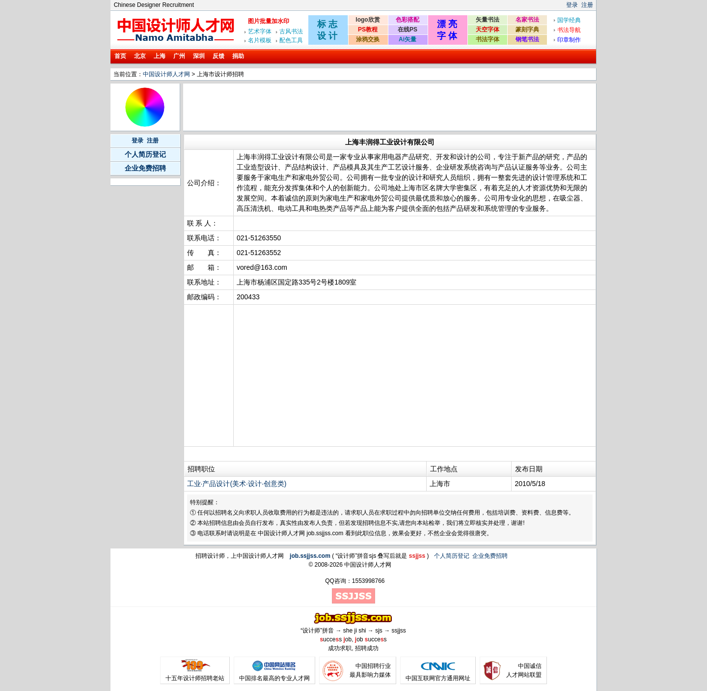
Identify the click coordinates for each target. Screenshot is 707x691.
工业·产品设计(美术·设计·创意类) (237, 484)
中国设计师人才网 (166, 74)
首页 (120, 56)
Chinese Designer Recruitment (154, 4)
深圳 (199, 56)
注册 (587, 4)
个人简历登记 (145, 154)
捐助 (238, 56)
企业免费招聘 (145, 168)
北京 (140, 56)
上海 (159, 56)
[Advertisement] (363, 107)
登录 (572, 4)
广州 (179, 56)
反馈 (218, 56)
